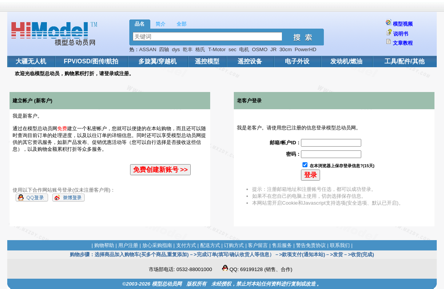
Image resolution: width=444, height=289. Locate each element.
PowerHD (305, 49)
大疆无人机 (31, 61)
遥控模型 (207, 61)
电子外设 (297, 61)
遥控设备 (250, 61)
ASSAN (147, 49)
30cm (285, 49)
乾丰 (188, 49)
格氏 (200, 49)
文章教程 (403, 43)
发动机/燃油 (346, 61)
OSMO (260, 49)
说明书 (400, 34)
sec (232, 49)
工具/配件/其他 (404, 61)
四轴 (164, 49)
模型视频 (403, 24)
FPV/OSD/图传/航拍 (91, 61)
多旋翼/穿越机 (157, 61)
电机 (244, 49)
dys (176, 49)
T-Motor (217, 49)
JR (273, 49)
